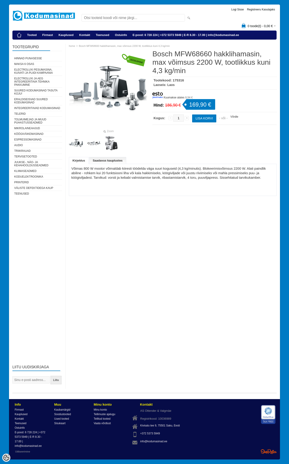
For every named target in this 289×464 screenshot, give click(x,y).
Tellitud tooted (102, 418)
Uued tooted (61, 418)
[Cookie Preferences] (6, 458)
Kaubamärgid (62, 409)
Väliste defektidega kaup (33, 188)
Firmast (47, 35)
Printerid (21, 182)
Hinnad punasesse (28, 58)
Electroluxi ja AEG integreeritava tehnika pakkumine (31, 81)
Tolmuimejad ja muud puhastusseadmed (30, 121)
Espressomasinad (28, 139)
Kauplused (65, 35)
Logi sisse (237, 9)
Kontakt (84, 35)
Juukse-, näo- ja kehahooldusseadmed (31, 164)
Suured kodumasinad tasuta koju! (35, 92)
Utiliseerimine (22, 451)
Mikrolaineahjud (27, 128)
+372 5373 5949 (150, 433)
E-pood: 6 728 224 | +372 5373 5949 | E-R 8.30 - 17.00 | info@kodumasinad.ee (186, 35)
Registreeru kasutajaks (261, 9)
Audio (18, 145)
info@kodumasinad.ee (153, 441)
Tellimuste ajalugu (104, 414)
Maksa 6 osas (24, 64)
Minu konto (100, 409)
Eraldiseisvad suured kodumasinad (31, 101)
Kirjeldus (78, 160)
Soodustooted (62, 414)
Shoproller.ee (269, 451)
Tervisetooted (25, 156)
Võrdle (234, 116)
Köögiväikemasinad (28, 134)
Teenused (102, 35)
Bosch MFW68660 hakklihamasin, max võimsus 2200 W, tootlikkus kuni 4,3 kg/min (124, 46)
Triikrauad (22, 150)
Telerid (20, 113)
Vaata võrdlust (102, 423)
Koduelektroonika (28, 176)
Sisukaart (59, 423)
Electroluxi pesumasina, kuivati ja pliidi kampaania (33, 71)
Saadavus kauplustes (108, 160)
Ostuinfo (121, 35)
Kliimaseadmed (25, 171)
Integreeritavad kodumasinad (37, 108)
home (72, 46)
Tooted (32, 35)
